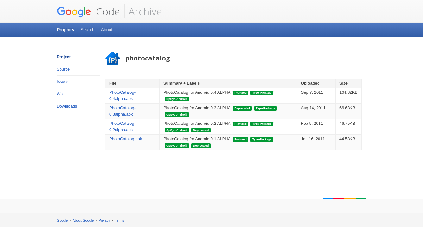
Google (62, 220)
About (107, 29)
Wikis (61, 94)
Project (64, 56)
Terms (119, 220)
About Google (83, 220)
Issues (63, 81)
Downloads (67, 106)
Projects (65, 29)
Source (63, 69)
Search (87, 29)
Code (88, 11)
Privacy (104, 220)
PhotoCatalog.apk (125, 138)
